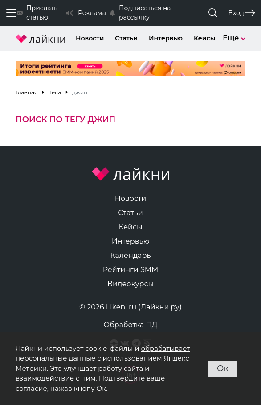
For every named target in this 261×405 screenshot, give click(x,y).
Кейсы (204, 38)
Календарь (130, 255)
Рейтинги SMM (131, 269)
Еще (234, 38)
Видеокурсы (130, 284)
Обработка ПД (131, 325)
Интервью (166, 38)
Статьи (126, 38)
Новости (90, 38)
